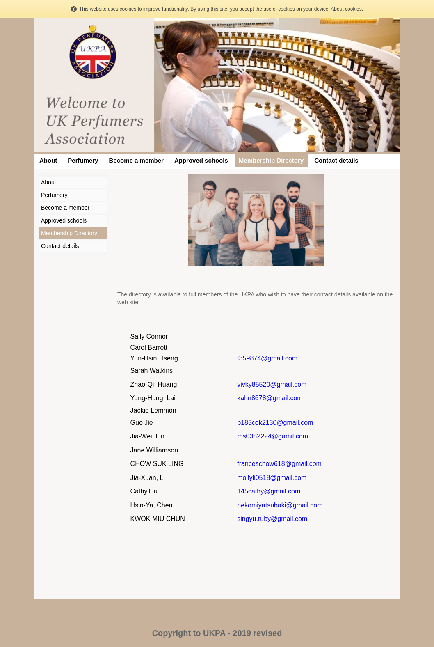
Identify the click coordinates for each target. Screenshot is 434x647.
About (48, 160)
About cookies (346, 9)
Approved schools (201, 160)
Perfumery (83, 160)
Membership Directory (271, 160)
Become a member (136, 160)
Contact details (336, 160)
